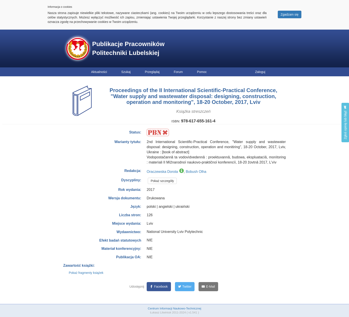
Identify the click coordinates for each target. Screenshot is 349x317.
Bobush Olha (196, 172)
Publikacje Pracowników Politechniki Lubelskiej (128, 48)
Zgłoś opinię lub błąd (345, 122)
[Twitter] (185, 286)
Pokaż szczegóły (162, 181)
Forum (178, 72)
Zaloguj (260, 72)
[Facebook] (159, 286)
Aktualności (99, 72)
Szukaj (126, 72)
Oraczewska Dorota (162, 172)
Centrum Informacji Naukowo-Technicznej (174, 308)
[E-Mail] (208, 286)
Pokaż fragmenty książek (86, 273)
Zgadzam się (289, 14)
